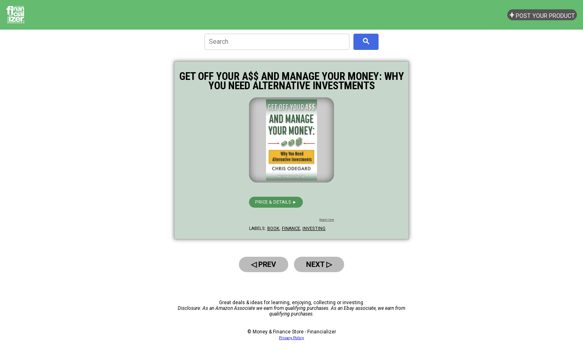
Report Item (326, 219)
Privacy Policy (291, 337)
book (273, 228)
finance (291, 228)
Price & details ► (276, 202)
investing (314, 228)
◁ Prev (263, 264)
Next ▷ (319, 264)
